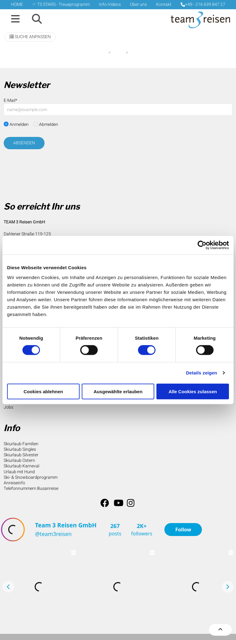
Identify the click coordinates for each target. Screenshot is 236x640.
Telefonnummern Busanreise (31, 488)
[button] (15, 19)
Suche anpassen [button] (30, 37)
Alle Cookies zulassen (192, 391)
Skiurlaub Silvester (21, 455)
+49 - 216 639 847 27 (203, 4)
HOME (17, 4)
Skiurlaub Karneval (21, 466)
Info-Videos (110, 4)
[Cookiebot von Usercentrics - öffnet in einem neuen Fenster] (202, 245)
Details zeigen (201, 372)
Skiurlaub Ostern (19, 460)
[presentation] (50, 167)
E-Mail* (10, 100)
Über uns (138, 4)
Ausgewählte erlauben (117, 391)
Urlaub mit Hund (19, 472)
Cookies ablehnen (43, 391)
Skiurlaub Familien (21, 444)
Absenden (24, 143)
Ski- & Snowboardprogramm (30, 477)
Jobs (8, 407)
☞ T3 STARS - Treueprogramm (61, 4)
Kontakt (163, 4)
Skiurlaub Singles (20, 449)
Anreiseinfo (14, 483)
